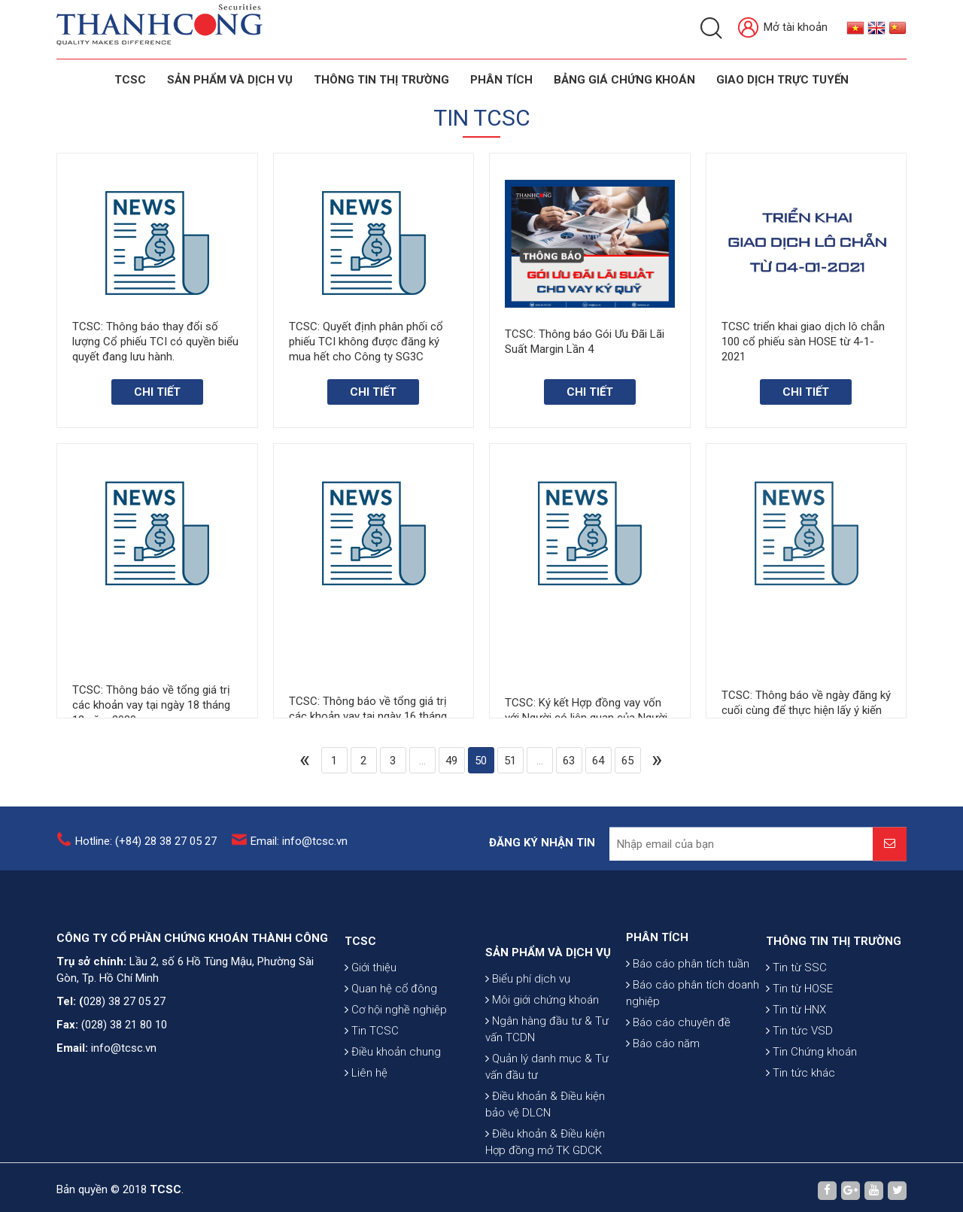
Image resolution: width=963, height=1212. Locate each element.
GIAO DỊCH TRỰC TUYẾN (782, 80)
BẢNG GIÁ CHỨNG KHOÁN (624, 80)
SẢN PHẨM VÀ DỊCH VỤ (230, 80)
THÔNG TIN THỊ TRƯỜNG (381, 80)
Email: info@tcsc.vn (299, 850)
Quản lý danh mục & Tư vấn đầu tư (547, 1143)
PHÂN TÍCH (657, 981)
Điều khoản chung (393, 1105)
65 (627, 760)
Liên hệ (366, 1126)
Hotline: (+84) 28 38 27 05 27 (146, 850)
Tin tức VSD (799, 1084)
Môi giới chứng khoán (542, 1076)
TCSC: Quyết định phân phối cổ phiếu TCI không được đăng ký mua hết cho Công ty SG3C (366, 341)
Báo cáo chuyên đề (678, 1066)
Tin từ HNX (796, 1063)
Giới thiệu (370, 1021)
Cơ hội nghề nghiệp (396, 1063)
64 (598, 760)
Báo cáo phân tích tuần (687, 1007)
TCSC (130, 80)
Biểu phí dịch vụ (527, 1055)
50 (481, 760)
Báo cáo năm (663, 1087)
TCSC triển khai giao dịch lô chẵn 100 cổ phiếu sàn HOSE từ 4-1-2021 (803, 344)
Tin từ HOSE (799, 1042)
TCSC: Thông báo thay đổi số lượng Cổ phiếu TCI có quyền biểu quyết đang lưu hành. (155, 341)
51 (510, 760)
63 (569, 760)
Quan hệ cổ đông (391, 1042)
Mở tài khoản (783, 28)
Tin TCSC (372, 1084)
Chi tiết (157, 392)
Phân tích (501, 80)
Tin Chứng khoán (811, 1105)
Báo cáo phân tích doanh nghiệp (692, 1037)
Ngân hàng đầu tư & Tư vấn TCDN (547, 1106)
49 (451, 760)
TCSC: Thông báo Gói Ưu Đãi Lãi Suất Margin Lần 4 (584, 342)
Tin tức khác (800, 1126)
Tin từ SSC (796, 1021)
